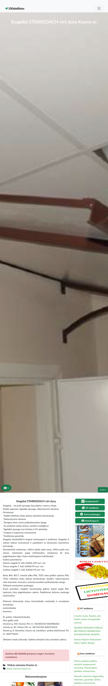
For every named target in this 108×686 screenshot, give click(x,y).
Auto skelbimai (87, 653)
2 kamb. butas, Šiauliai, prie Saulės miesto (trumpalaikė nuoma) (87, 619)
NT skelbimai (86, 608)
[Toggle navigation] (99, 8)
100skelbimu (14, 8)
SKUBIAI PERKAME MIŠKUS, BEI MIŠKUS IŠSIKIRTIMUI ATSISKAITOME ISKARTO (88, 631)
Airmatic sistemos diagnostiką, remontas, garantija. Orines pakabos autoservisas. (89, 679)
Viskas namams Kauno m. (18, 668)
